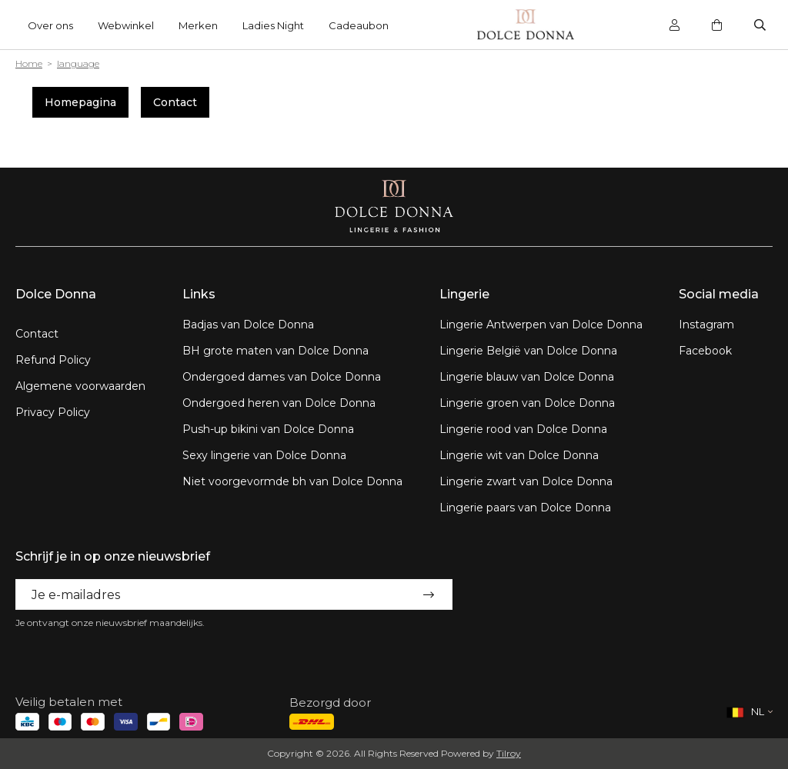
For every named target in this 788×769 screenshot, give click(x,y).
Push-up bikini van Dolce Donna (268, 429)
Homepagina (80, 102)
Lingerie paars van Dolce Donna (525, 507)
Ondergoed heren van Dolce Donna (279, 403)
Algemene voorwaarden (80, 386)
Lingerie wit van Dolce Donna (519, 455)
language (78, 63)
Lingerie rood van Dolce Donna (523, 429)
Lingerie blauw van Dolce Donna (526, 377)
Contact (175, 102)
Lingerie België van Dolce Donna (528, 351)
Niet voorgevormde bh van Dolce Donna (292, 481)
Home (28, 63)
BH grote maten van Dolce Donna (275, 351)
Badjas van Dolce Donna (248, 324)
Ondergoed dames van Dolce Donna (281, 377)
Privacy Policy (52, 412)
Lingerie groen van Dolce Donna (527, 403)
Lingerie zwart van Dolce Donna (526, 481)
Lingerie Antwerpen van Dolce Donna (541, 324)
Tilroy (508, 753)
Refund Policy (53, 360)
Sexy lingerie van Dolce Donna (264, 455)
